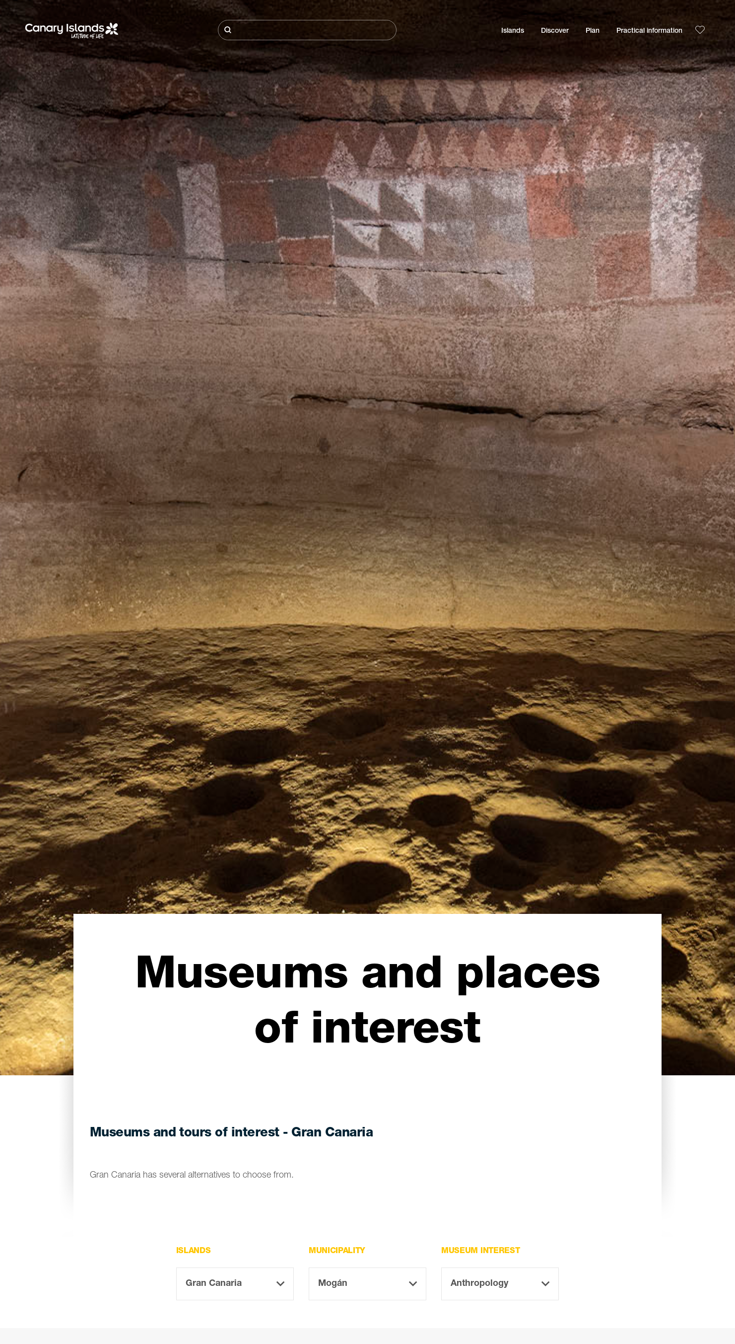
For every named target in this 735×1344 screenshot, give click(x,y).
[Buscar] (307, 30)
